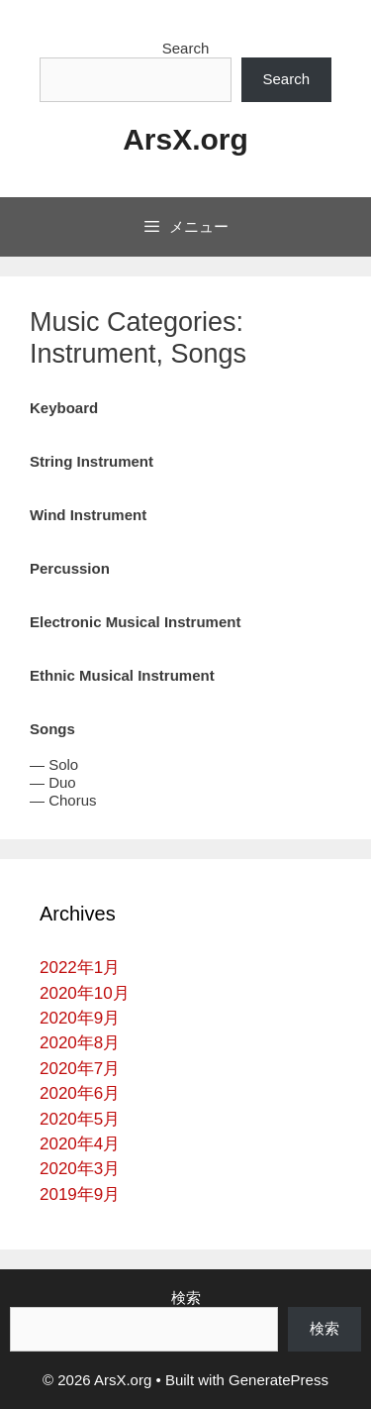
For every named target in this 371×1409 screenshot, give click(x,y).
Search (186, 48)
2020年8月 (80, 1042)
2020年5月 (80, 1119)
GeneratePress (278, 1379)
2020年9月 (80, 1018)
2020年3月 (80, 1168)
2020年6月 (80, 1093)
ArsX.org (185, 139)
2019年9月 (80, 1194)
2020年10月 (85, 993)
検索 (186, 1297)
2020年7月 (80, 1068)
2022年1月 (80, 967)
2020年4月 (80, 1144)
